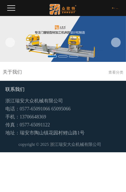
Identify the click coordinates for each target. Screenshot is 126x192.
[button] (10, 42)
